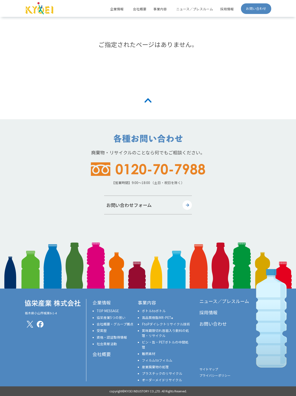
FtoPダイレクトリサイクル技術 (166, 324)
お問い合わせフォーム (129, 205)
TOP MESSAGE (108, 310)
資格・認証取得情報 (112, 337)
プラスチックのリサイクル (162, 373)
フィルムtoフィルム (157, 360)
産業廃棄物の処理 (155, 366)
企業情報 (102, 302)
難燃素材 (148, 353)
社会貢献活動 (107, 343)
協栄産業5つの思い (111, 317)
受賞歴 (102, 330)
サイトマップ (208, 369)
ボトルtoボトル (154, 310)
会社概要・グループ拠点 (115, 324)
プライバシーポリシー (215, 375)
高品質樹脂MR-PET (157, 317)
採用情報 (227, 9)
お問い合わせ (256, 8)
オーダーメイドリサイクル (162, 379)
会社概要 (139, 9)
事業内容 (147, 302)
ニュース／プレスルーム (194, 9)
